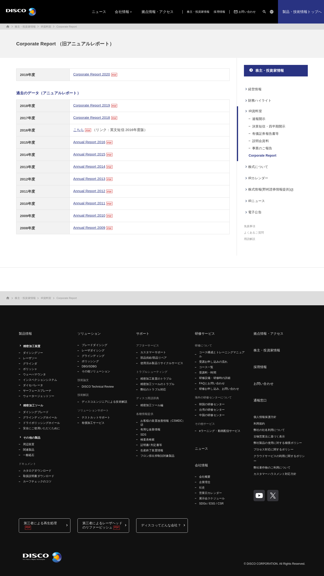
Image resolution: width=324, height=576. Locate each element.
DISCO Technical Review (98, 386)
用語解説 (249, 239)
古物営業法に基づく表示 (269, 436)
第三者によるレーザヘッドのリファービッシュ (102, 525)
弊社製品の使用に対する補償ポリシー (278, 443)
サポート (143, 333)
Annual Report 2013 (89, 179)
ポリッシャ (30, 369)
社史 (202, 487)
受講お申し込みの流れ (213, 361)
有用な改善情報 (150, 429)
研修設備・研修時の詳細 (214, 378)
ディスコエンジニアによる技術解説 (104, 401)
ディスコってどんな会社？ (161, 525)
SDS (143, 434)
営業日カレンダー (210, 493)
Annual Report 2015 (89, 154)
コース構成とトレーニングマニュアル (222, 354)
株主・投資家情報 (198, 11)
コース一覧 (206, 367)
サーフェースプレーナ (37, 390)
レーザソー (30, 358)
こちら (78, 130)
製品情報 (25, 333)
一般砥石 (28, 455)
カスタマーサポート (153, 352)
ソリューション (89, 333)
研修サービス (205, 333)
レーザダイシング (93, 350)
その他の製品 (31, 437)
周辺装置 (28, 444)
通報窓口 (260, 400)
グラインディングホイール (40, 417)
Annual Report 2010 (89, 215)
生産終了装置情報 (151, 450)
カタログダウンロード (37, 470)
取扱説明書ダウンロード (38, 476)
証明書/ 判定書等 (151, 445)
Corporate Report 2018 (91, 117)
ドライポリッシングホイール (41, 423)
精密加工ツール (33, 405)
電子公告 (255, 212)
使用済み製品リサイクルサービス (161, 363)
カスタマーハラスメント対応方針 (275, 474)
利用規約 (259, 423)
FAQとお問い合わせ (212, 383)
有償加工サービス (93, 423)
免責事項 (249, 226)
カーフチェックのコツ (37, 481)
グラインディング (93, 356)
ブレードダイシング (94, 345)
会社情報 (122, 12)
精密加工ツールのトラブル (157, 384)
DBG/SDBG (89, 366)
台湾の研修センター (212, 409)
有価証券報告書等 (265, 133)
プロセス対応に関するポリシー (273, 449)
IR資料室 (46, 26)
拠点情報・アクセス (158, 12)
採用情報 (219, 11)
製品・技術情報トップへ (302, 12)
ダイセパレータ (33, 385)
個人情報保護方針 (265, 417)
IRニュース (256, 201)
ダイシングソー (33, 352)
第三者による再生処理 (40, 523)
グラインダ (30, 363)
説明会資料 (260, 141)
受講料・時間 (207, 372)
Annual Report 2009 (89, 228)
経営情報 (255, 89)
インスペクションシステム (40, 379)
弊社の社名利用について (269, 430)
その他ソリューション (96, 371)
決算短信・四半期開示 (268, 126)
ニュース (99, 12)
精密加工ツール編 (151, 405)
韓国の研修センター (212, 404)
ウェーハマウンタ (34, 374)
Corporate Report (66, 26)
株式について (258, 167)
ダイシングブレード (36, 412)
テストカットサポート (96, 417)
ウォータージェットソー (38, 396)
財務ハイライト (259, 100)
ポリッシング (90, 361)
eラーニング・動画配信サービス (219, 431)
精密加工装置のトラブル (156, 378)
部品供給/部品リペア (153, 357)
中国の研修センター (212, 415)
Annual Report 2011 (89, 203)
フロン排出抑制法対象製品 (157, 455)
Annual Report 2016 (89, 142)
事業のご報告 (262, 148)
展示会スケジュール (212, 498)
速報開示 (259, 119)
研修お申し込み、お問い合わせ (219, 388)
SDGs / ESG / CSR (211, 503)
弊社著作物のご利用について (272, 467)
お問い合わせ (244, 12)
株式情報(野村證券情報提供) (269, 189)
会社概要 (204, 476)
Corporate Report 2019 (91, 105)
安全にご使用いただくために (41, 428)
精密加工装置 (31, 346)
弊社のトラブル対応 (153, 389)
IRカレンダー (258, 178)
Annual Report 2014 (89, 166)
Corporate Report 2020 (91, 74)
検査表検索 (147, 439)
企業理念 (204, 482)
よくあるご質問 (254, 232)
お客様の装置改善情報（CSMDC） (162, 420)
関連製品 (28, 449)
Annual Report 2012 (89, 191)
